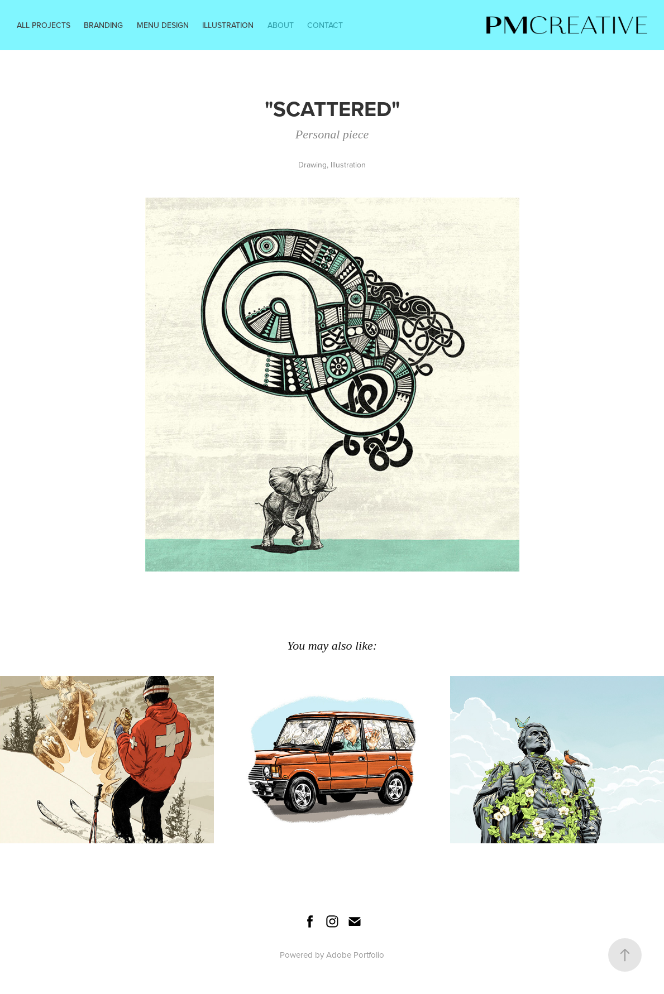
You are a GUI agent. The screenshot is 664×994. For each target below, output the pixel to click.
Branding (103, 25)
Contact (325, 25)
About (280, 25)
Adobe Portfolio (355, 955)
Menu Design (163, 25)
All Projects (43, 25)
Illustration (228, 25)
